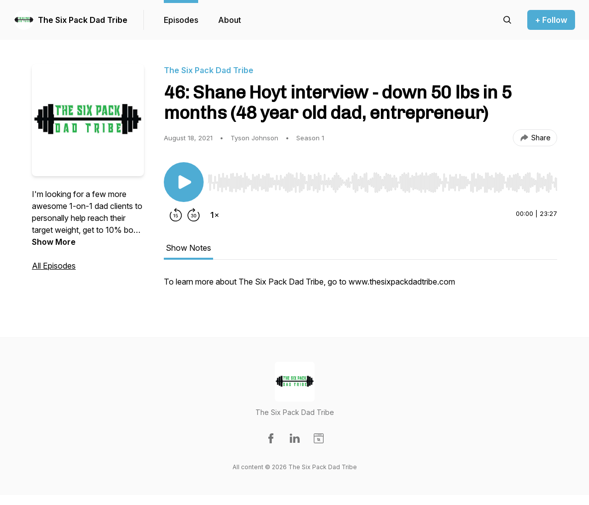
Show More (54, 242)
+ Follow (551, 20)
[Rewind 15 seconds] (176, 215)
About (229, 20)
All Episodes (54, 266)
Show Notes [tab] (188, 248)
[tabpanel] (360, 287)
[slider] (382, 182)
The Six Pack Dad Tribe (82, 20)
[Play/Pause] (184, 182)
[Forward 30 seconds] (194, 215)
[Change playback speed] (215, 215)
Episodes (181, 20)
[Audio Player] (382, 179)
